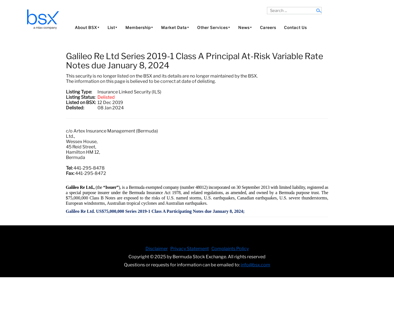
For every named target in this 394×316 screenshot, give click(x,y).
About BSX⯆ (87, 27)
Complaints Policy (230, 248)
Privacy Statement (189, 248)
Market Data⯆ (175, 27)
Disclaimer (156, 248)
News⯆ (245, 27)
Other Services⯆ (213, 27)
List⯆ (113, 27)
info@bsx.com (255, 264)
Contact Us (295, 27)
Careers (268, 27)
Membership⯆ (139, 27)
